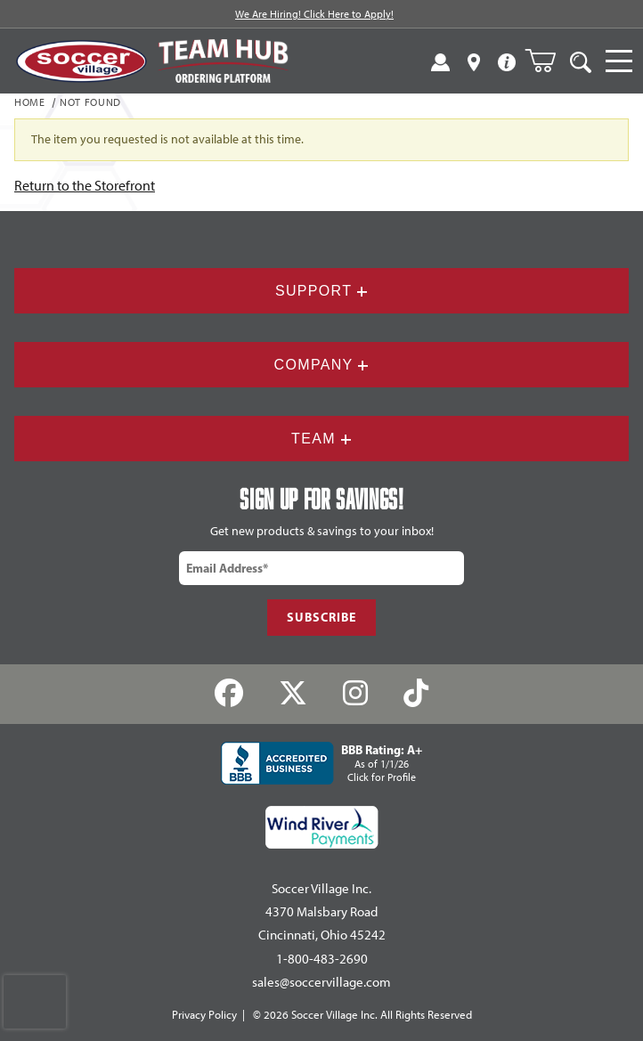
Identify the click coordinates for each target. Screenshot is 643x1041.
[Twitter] (293, 694)
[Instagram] (356, 694)
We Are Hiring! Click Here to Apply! (314, 14)
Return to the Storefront (84, 185)
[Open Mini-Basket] (547, 60)
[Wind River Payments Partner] (321, 827)
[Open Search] (580, 61)
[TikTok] (415, 694)
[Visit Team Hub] (223, 61)
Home (29, 103)
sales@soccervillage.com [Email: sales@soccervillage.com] (321, 982)
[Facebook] (229, 694)
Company (322, 364)
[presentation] (35, 1002)
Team (321, 438)
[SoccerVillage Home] (81, 61)
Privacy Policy (204, 1014)
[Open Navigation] (619, 61)
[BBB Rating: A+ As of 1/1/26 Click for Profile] (321, 763)
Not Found (90, 103)
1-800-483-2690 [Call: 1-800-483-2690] (322, 959)
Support (321, 290)
